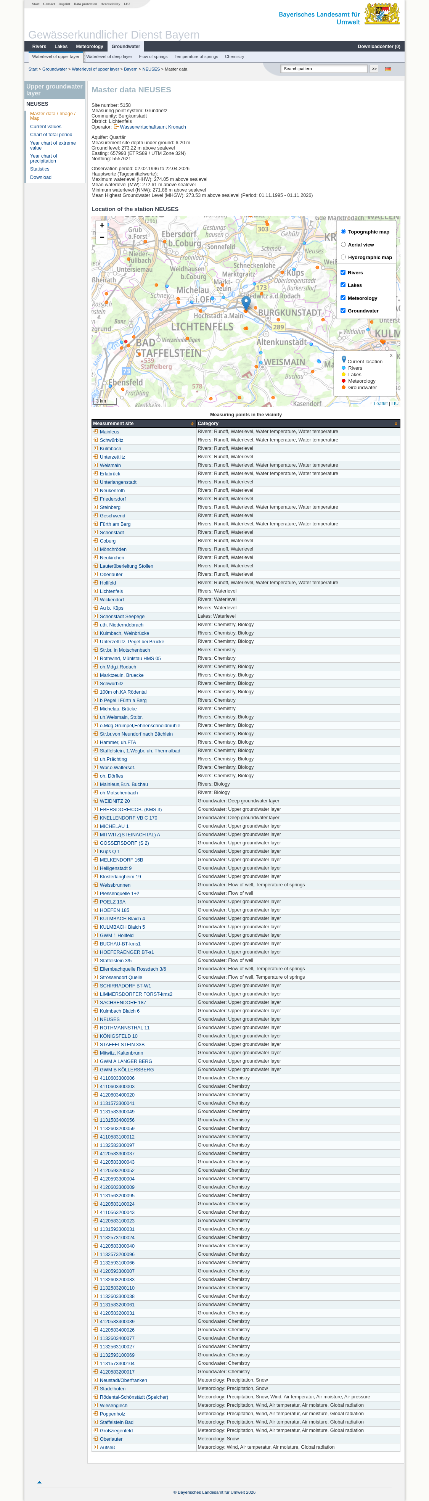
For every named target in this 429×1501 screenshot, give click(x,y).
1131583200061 (114, 1305)
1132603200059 (114, 1128)
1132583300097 (114, 1145)
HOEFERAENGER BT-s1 (123, 952)
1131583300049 (114, 1111)
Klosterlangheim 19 (117, 876)
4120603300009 (114, 1187)
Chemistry (234, 56)
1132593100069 (114, 1355)
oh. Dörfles (108, 776)
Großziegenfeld (113, 1430)
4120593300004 (114, 1179)
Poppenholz (109, 1414)
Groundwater (126, 46)
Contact (49, 4)
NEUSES (151, 69)
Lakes (61, 46)
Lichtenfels (108, 591)
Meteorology (89, 46)
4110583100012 (114, 1137)
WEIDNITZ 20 (111, 801)
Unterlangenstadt (115, 482)
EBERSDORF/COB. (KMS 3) (127, 809)
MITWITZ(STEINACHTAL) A (126, 834)
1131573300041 (114, 1103)
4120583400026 (114, 1330)
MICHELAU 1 (111, 826)
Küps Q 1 (106, 851)
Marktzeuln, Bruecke (118, 675)
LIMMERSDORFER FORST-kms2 (132, 994)
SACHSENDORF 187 (119, 1002)
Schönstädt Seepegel (119, 616)
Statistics (39, 169)
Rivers (39, 46)
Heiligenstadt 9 (112, 868)
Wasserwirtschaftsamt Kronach (153, 127)
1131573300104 (114, 1363)
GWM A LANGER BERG (122, 1061)
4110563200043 (114, 1212)
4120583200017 (114, 1372)
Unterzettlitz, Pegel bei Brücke (128, 641)
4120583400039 (114, 1321)
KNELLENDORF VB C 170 (125, 818)
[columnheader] (144, 424)
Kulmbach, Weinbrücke (121, 633)
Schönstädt (108, 532)
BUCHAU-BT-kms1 (117, 944)
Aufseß (104, 1447)
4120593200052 (114, 1170)
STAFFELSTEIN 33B (119, 1044)
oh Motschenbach (115, 793)
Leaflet (381, 403)
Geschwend (109, 516)
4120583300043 (114, 1162)
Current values (45, 126)
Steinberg (107, 507)
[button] (246, 303)
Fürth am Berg (112, 524)
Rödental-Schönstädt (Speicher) (130, 1397)
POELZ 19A (109, 902)
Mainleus (106, 432)
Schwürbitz (108, 440)
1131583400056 (114, 1120)
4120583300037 (114, 1153)
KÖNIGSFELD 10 (115, 1036)
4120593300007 (114, 1271)
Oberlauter (108, 574)
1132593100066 (114, 1263)
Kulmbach (107, 448)
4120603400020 (114, 1095)
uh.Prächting (110, 759)
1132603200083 (114, 1279)
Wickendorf (108, 599)
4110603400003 (114, 1086)
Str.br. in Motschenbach (121, 650)
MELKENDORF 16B (118, 860)
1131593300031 (114, 1229)
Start (36, 4)
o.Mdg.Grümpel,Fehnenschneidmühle (136, 725)
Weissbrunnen (111, 885)
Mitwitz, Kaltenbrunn (118, 1053)
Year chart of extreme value (53, 145)
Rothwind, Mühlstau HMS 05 (127, 658)
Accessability (110, 4)
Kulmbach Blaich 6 (116, 1011)
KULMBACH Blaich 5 (119, 927)
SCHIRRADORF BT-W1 (122, 986)
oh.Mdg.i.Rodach (114, 667)
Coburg (104, 541)
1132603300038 (114, 1296)
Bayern (130, 69)
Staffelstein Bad (113, 1422)
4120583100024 (114, 1204)
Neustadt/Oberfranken (120, 1380)
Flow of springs (153, 56)
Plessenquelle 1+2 (116, 893)
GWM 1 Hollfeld (113, 935)
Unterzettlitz (109, 457)
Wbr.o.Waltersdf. (114, 767)
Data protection (85, 4)
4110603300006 (114, 1078)
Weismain (107, 465)
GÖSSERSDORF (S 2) (121, 843)
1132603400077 (114, 1338)
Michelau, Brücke (115, 709)
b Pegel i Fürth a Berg (120, 700)
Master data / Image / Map (53, 116)
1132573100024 (114, 1237)
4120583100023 (114, 1221)
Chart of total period (51, 134)
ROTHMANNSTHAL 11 (121, 1028)
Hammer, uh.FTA (114, 742)
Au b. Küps (108, 608)
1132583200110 (114, 1288)
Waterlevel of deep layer (109, 56)
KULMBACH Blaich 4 (119, 918)
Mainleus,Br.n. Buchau (120, 784)
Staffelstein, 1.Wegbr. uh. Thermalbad (136, 751)
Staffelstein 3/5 (112, 960)
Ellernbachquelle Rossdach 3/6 (129, 969)
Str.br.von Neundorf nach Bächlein (133, 734)
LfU (127, 4)
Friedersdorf (109, 499)
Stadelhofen (109, 1388)
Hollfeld (104, 583)
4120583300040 (114, 1246)
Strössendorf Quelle (117, 977)
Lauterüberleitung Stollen (123, 566)
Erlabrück (106, 474)
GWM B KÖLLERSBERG (123, 1070)
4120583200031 (114, 1313)
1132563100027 (114, 1347)
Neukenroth (109, 490)
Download (40, 177)
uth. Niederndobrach (118, 625)
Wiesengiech (110, 1405)
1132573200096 (114, 1254)
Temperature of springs (196, 56)
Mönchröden (110, 549)
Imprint (64, 4)
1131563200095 (114, 1195)
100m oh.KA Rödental (120, 692)
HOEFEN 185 (111, 910)
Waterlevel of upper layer (55, 56)
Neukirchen (108, 557)
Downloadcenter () (379, 46)
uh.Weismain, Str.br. (118, 717)
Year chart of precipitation (43, 158)
